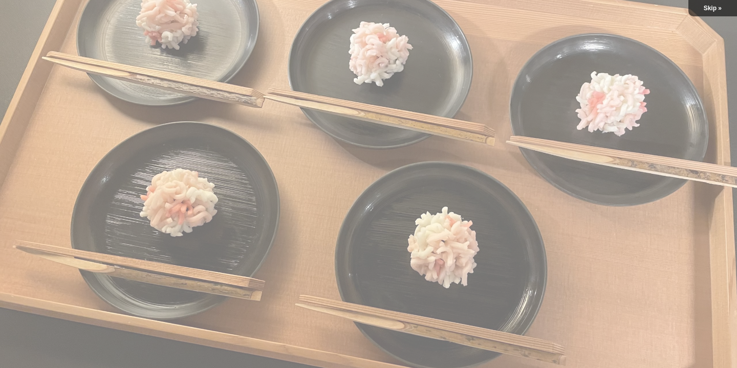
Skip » (713, 8)
